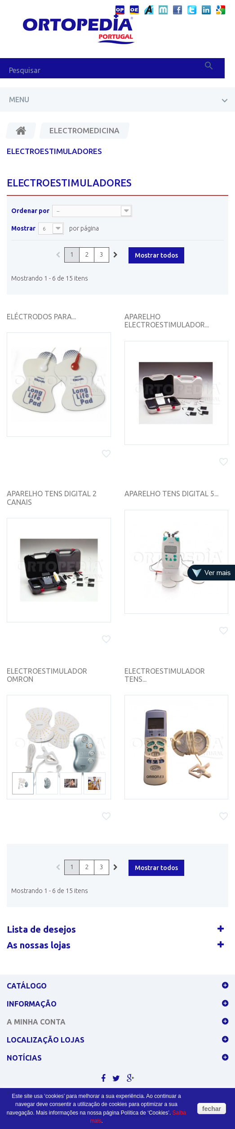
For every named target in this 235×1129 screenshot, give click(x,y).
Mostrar (23, 228)
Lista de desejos (41, 929)
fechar (211, 1108)
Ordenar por (30, 210)
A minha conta (36, 1022)
